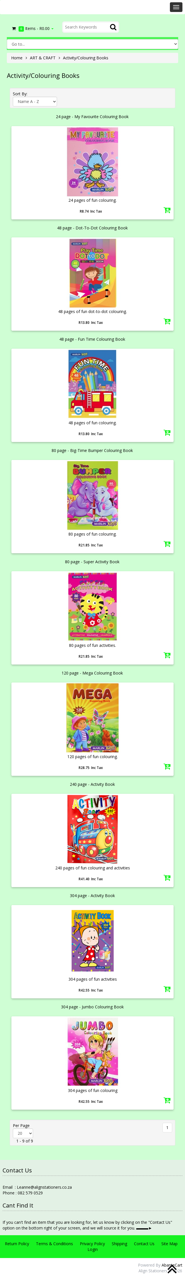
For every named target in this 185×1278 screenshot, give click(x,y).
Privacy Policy (92, 1243)
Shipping (119, 1243)
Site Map (169, 1243)
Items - (32, 29)
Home (17, 57)
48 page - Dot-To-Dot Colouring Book (92, 228)
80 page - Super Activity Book (92, 561)
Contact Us (144, 1243)
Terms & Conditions (54, 1243)
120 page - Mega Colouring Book (92, 673)
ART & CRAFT (43, 57)
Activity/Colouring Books (85, 57)
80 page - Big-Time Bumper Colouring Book (92, 450)
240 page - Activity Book (92, 784)
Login (93, 1249)
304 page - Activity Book (92, 895)
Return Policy (17, 1243)
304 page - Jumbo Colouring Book (92, 1007)
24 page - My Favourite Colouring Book (92, 116)
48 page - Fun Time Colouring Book (92, 339)
